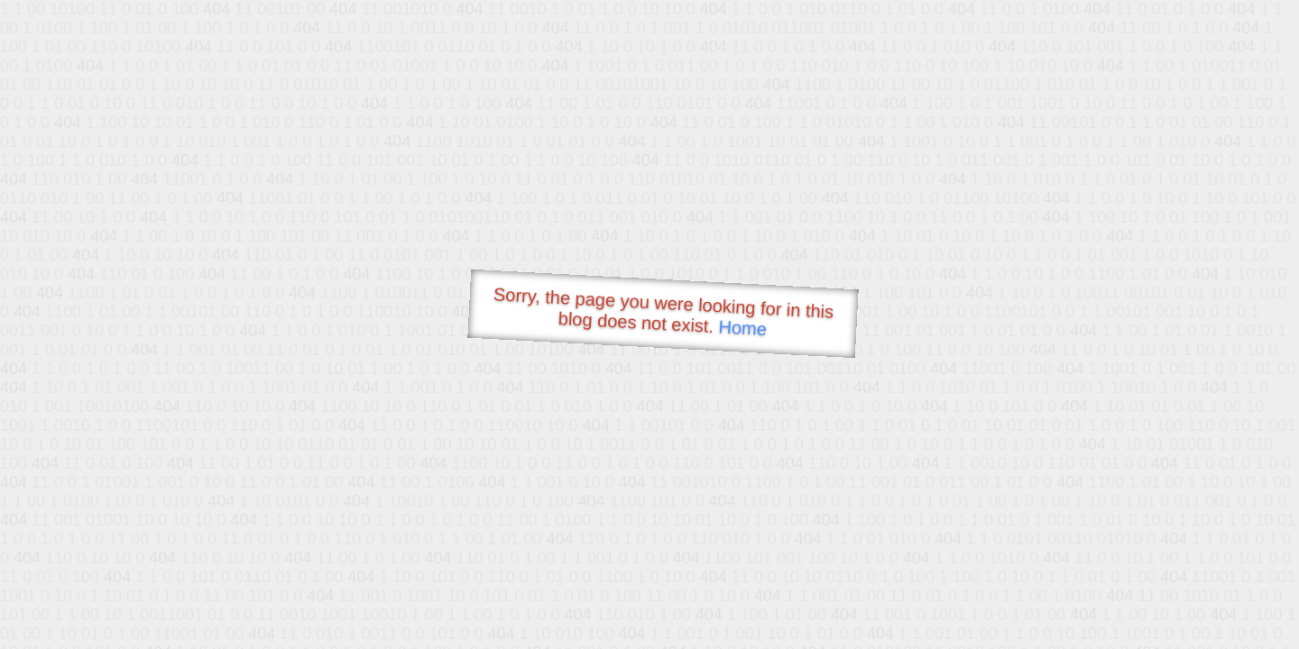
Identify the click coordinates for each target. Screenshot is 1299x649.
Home (742, 327)
